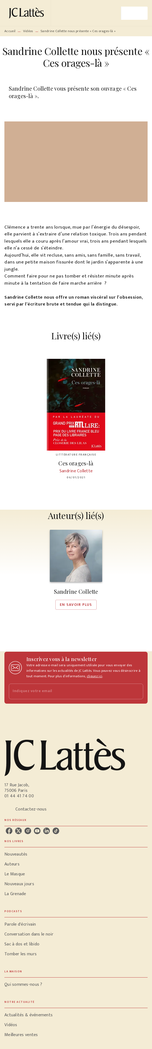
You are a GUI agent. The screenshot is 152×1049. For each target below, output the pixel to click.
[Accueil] (27, 13)
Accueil (9, 31)
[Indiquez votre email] (69, 691)
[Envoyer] (136, 691)
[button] (76, 570)
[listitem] (9, 831)
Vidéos (28, 31)
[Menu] (134, 13)
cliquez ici (94, 676)
